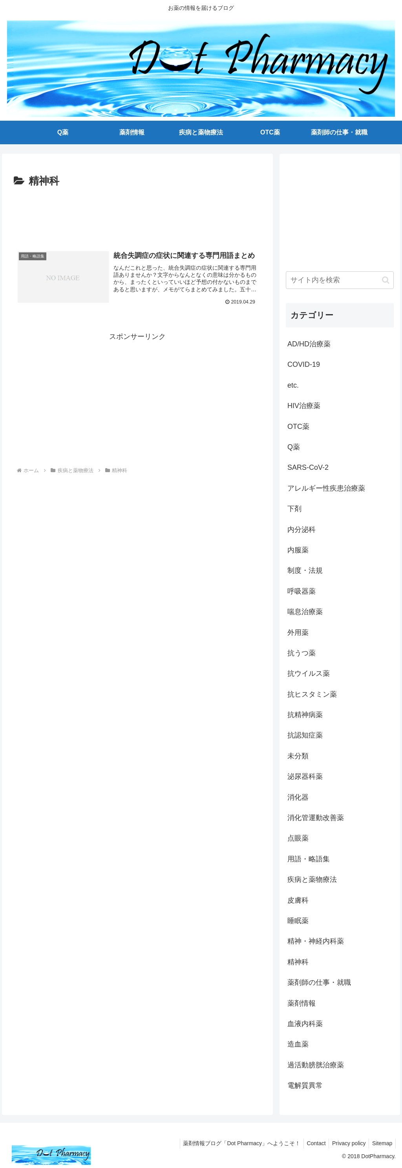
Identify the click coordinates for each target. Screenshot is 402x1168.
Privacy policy (346, 1143)
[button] (386, 280)
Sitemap (381, 1143)
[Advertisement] (137, 214)
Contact (311, 1143)
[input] (339, 280)
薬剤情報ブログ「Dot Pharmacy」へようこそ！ (235, 1143)
